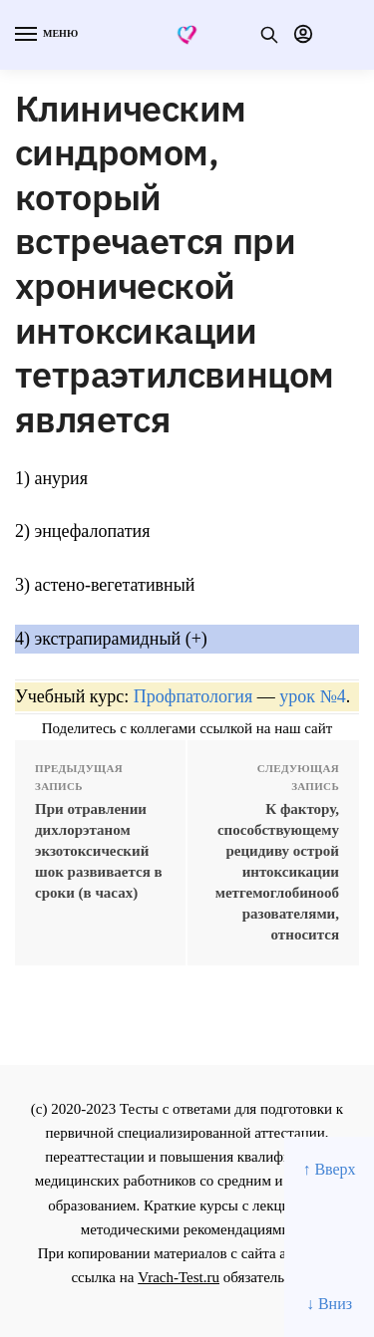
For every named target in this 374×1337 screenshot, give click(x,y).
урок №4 (312, 696)
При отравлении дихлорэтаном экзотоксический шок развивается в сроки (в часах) (99, 851)
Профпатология (193, 696)
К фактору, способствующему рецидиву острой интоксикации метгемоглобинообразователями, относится (277, 871)
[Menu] (45, 35)
